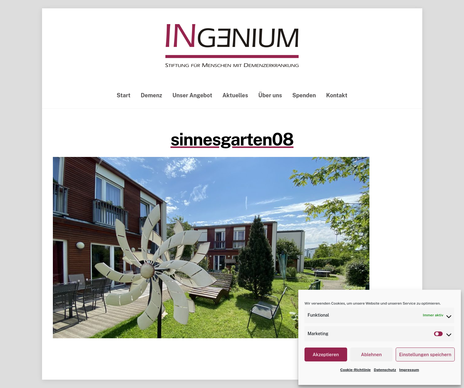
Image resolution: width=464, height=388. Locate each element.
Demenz (151, 95)
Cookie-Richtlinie (355, 370)
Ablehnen (371, 354)
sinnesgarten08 (232, 139)
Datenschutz (385, 370)
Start (123, 95)
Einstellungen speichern (425, 354)
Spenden (304, 95)
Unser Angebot (192, 95)
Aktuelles (235, 95)
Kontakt (336, 95)
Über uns (270, 95)
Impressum (409, 370)
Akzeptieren (326, 354)
